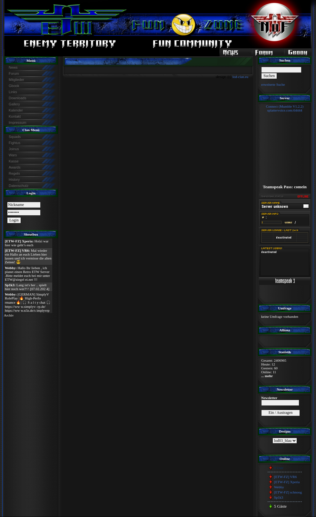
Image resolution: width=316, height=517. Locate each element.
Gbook (14, 86)
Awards (14, 167)
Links (13, 92)
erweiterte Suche (273, 84)
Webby (279, 487)
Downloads (17, 98)
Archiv (9, 315)
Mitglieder (16, 80)
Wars (13, 155)
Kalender (16, 110)
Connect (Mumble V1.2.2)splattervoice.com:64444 (285, 108)
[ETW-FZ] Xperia (287, 482)
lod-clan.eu (240, 77)
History (14, 179)
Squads (15, 137)
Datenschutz (18, 186)
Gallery (14, 104)
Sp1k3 (278, 497)
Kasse (14, 161)
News (13, 67)
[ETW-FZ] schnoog (288, 492)
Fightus (14, 143)
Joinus (14, 149)
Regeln (14, 173)
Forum (14, 73)
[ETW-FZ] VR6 (285, 477)
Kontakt (15, 116)
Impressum (17, 122)
